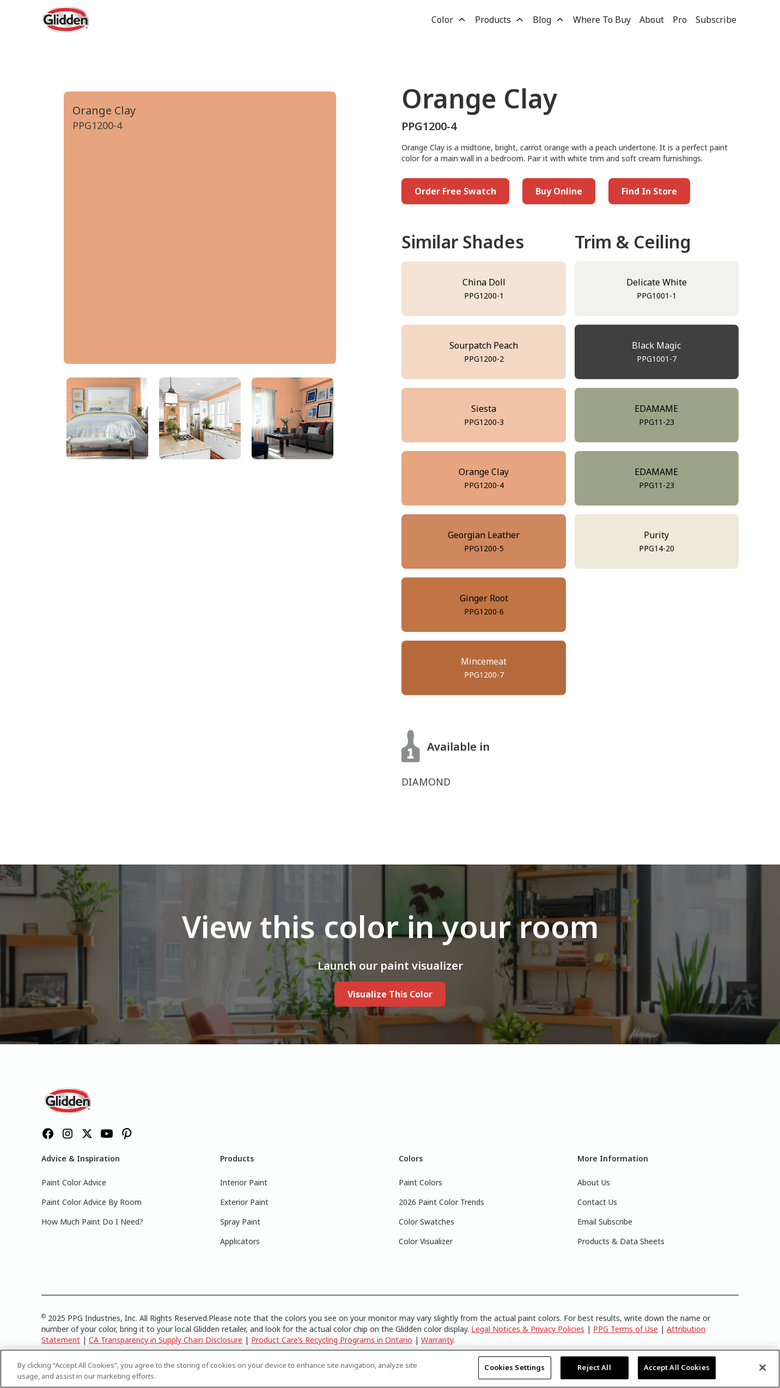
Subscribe (716, 20)
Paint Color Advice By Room (91, 1202)
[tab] (107, 418)
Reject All (594, 1367)
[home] (66, 20)
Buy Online (558, 191)
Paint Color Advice (73, 1182)
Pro (680, 20)
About (651, 20)
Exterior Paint (244, 1202)
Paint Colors (420, 1182)
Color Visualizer (426, 1241)
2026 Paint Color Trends (441, 1202)
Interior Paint (243, 1182)
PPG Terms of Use (625, 1329)
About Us (593, 1182)
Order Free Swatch (455, 191)
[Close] (763, 1367)
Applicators (240, 1241)
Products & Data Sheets (621, 1241)
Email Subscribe (604, 1221)
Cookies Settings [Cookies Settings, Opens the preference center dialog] (514, 1367)
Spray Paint (240, 1221)
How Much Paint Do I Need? (92, 1221)
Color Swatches (426, 1221)
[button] (449, 19)
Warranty (437, 1340)
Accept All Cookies (677, 1367)
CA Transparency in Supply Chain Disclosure (165, 1340)
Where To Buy (602, 20)
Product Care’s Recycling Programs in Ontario (331, 1340)
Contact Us (597, 1202)
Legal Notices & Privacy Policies (527, 1329)
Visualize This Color (390, 994)
